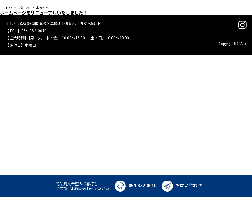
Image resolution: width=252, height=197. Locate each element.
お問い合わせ (182, 185)
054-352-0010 (135, 185)
